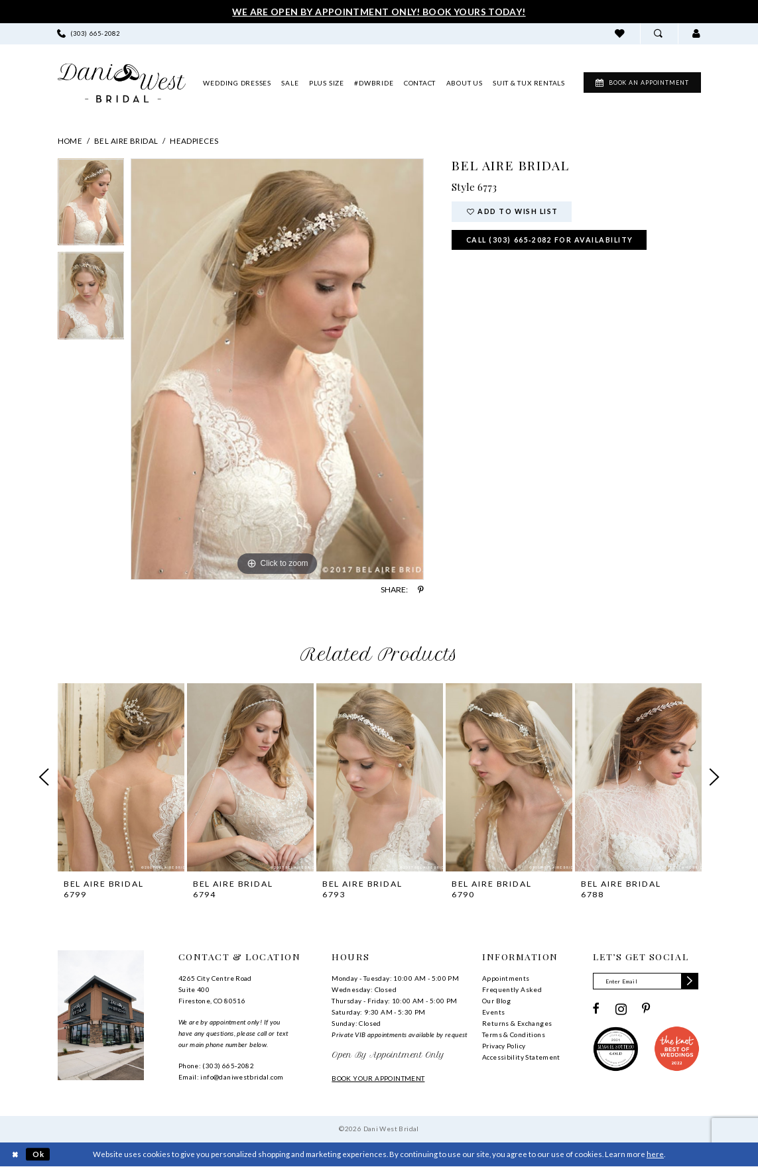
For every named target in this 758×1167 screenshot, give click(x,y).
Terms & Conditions (513, 1034)
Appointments (506, 978)
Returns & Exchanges (517, 1023)
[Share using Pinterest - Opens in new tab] (421, 590)
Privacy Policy (503, 1046)
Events (493, 1012)
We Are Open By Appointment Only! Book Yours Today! (378, 11)
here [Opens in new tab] (655, 1154)
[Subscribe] (691, 981)
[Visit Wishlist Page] (620, 33)
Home (70, 141)
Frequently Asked (512, 989)
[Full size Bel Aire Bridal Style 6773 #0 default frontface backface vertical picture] (277, 369)
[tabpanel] (91, 205)
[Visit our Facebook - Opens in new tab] (596, 1009)
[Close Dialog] (15, 1155)
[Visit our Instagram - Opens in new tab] (621, 1009)
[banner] (122, 83)
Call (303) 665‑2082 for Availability (550, 240)
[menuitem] (88, 33)
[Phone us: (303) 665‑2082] (88, 33)
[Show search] (659, 33)
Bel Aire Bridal (126, 141)
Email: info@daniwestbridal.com (231, 1077)
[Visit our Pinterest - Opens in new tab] (646, 1009)
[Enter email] (646, 981)
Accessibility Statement (521, 1057)
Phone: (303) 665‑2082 (216, 1066)
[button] (697, 33)
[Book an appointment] (638, 82)
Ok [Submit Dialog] (39, 1154)
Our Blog (496, 1001)
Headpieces (194, 141)
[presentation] (121, 777)
